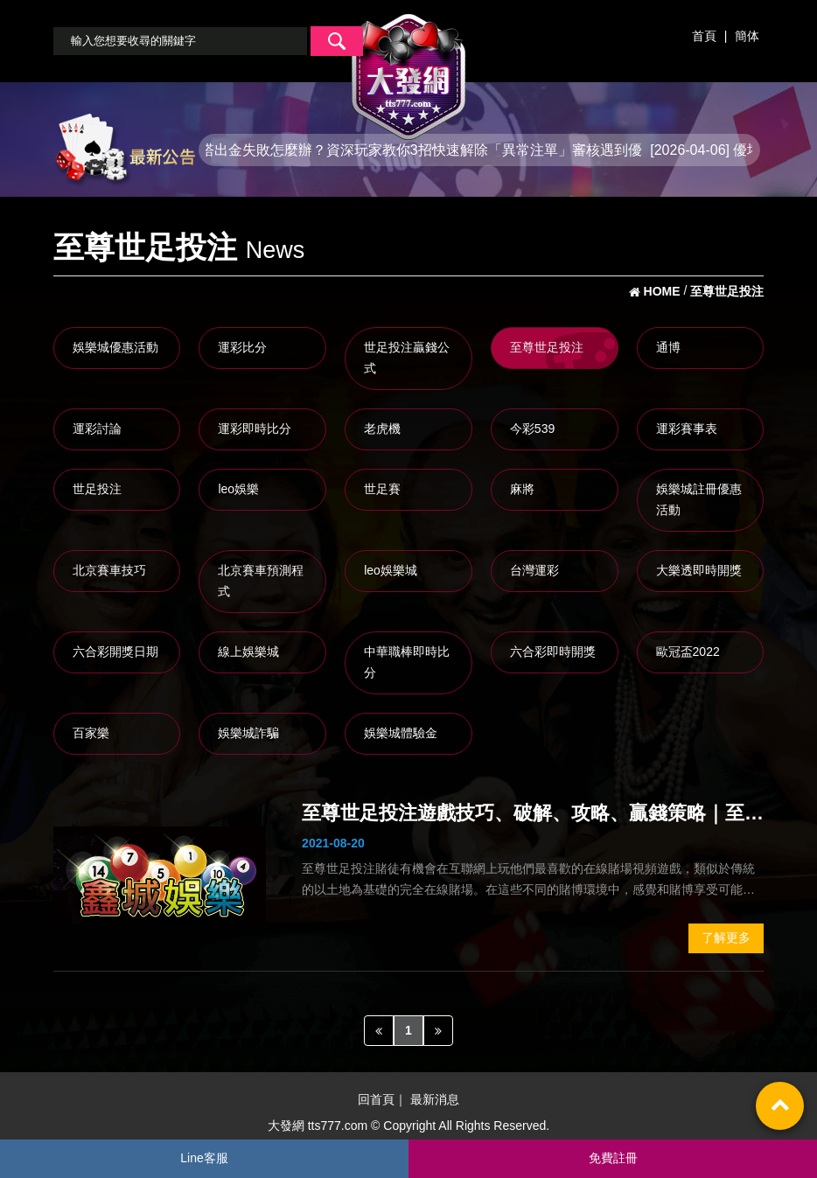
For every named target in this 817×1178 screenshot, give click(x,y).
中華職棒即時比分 (407, 662)
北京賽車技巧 (109, 570)
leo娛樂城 (390, 570)
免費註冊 (613, 1158)
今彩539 (532, 429)
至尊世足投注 (546, 347)
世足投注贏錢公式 (407, 357)
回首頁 (376, 1100)
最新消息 (434, 1100)
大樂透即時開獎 (699, 570)
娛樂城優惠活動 (115, 347)
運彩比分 (242, 347)
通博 (668, 347)
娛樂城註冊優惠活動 (699, 499)
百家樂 (91, 733)
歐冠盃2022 (688, 652)
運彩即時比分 (254, 429)
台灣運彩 (534, 570)
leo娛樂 (238, 489)
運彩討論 (97, 429)
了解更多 (726, 937)
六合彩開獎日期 (115, 652)
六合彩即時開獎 (553, 652)
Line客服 (203, 1158)
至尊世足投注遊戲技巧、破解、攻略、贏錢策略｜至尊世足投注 (533, 815)
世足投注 (97, 489)
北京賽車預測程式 (261, 580)
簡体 (747, 36)
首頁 (704, 36)
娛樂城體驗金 (400, 733)
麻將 (522, 489)
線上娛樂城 (248, 652)
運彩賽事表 (686, 429)
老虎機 (382, 429)
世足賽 (382, 489)
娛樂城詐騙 (248, 733)
